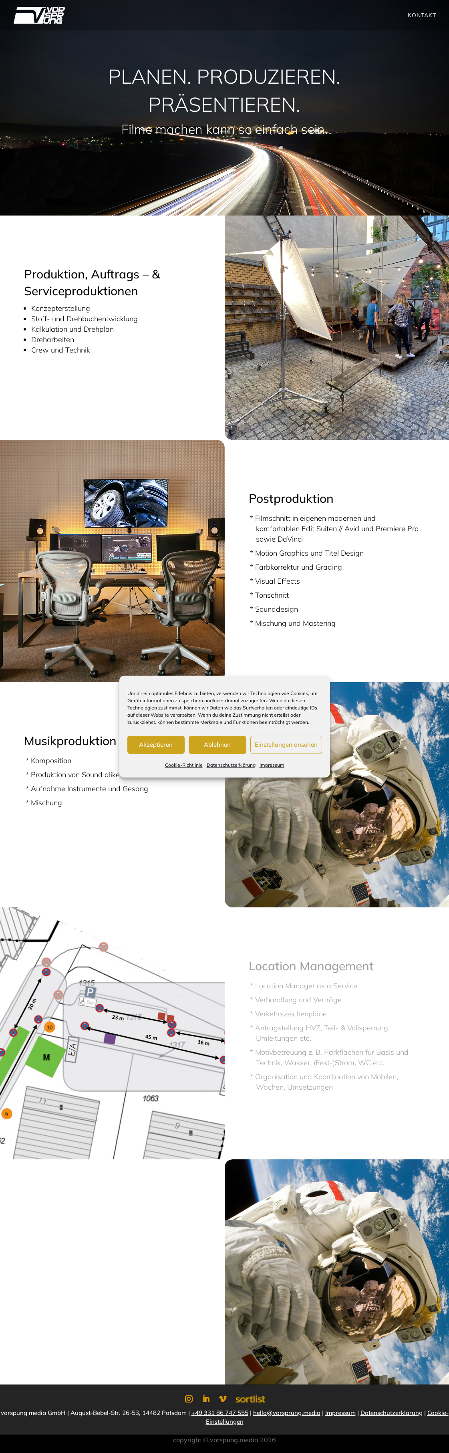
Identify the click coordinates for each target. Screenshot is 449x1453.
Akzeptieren (156, 744)
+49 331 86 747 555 (219, 1413)
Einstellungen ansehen (286, 744)
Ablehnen (217, 744)
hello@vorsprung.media (286, 1413)
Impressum (272, 765)
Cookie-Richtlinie (184, 765)
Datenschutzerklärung (231, 765)
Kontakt (422, 15)
